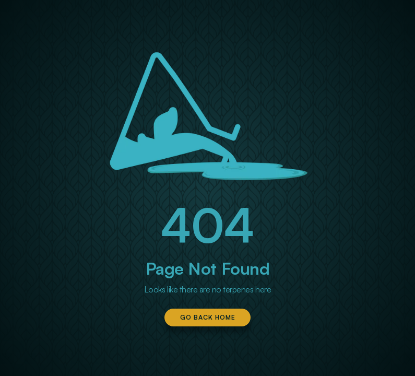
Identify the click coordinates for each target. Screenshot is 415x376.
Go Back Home (207, 317)
